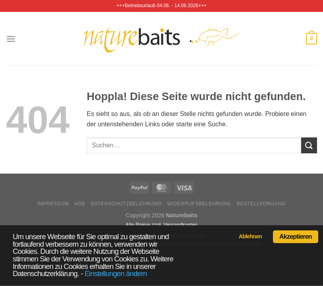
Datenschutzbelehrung (126, 204)
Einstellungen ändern (116, 273)
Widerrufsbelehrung (199, 204)
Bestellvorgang (261, 204)
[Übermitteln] (309, 145)
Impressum (53, 204)
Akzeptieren (295, 236)
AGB (79, 204)
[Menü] (10, 38)
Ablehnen (250, 236)
